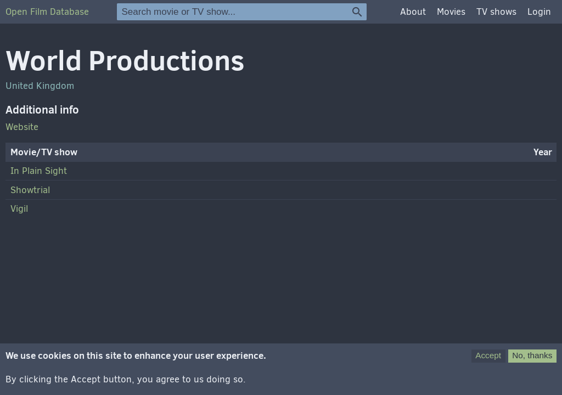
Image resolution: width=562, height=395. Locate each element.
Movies (451, 11)
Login (539, 11)
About (413, 11)
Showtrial (30, 190)
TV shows (496, 11)
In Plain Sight (38, 171)
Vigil (19, 208)
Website (21, 127)
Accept (488, 361)
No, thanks (532, 361)
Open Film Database (47, 11)
